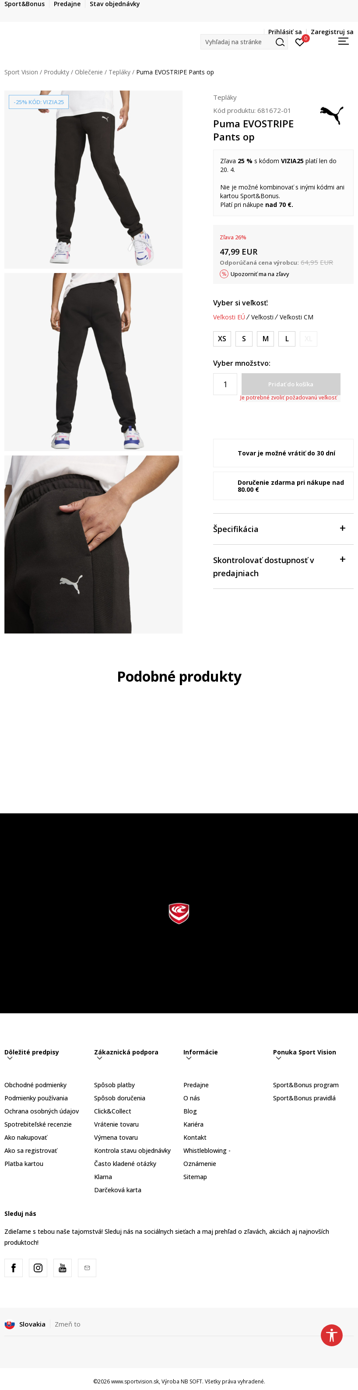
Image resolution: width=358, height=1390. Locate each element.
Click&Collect (112, 1111)
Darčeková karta (117, 1190)
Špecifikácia (279, 528)
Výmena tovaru (116, 1137)
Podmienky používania (36, 1098)
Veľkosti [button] (262, 317)
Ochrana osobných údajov (41, 1111)
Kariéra (193, 1124)
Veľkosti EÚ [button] (229, 317)
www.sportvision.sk (135, 1381)
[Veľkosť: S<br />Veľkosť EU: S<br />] (244, 339)
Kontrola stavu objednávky (132, 1150)
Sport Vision (21, 72)
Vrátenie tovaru (116, 1124)
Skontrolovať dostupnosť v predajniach (279, 565)
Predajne (196, 1085)
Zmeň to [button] (68, 1324)
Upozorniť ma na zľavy (260, 274)
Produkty (56, 72)
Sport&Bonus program (306, 1085)
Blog (190, 1111)
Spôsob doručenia (119, 1098)
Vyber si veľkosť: (240, 303)
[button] (244, 41)
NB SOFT (191, 1381)
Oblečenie (89, 72)
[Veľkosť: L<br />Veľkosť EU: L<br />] (286, 339)
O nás (191, 1098)
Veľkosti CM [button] (296, 317)
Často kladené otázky (125, 1163)
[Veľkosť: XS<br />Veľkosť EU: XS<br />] (222, 339)
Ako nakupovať (25, 1137)
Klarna (103, 1177)
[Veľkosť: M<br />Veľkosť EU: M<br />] (265, 339)
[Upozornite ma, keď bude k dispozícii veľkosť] (308, 339)
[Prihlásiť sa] (300, 41)
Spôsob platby (114, 1085)
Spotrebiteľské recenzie (38, 1124)
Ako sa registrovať (30, 1150)
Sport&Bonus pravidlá (304, 1098)
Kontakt (195, 1137)
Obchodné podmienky (35, 1085)
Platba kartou (23, 1163)
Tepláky (119, 72)
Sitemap (195, 1177)
